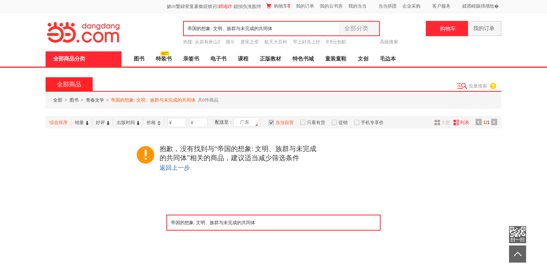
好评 (102, 122)
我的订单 (305, 6)
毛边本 (388, 59)
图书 (139, 59)
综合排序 (58, 122)
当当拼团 (387, 6)
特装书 (164, 59)
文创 (363, 59)
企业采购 (411, 6)
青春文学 (95, 100)
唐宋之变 (249, 42)
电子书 (218, 59)
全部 (57, 100)
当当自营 (284, 122)
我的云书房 (331, 6)
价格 (153, 122)
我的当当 (357, 6)
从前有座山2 (207, 42)
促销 (343, 122)
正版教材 (270, 59)
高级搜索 (389, 42)
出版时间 (128, 122)
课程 (243, 59)
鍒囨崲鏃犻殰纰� (480, 6)
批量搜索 (478, 86)
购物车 (278, 6)
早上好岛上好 (306, 42)
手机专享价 (372, 122)
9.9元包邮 (336, 42)
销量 (82, 122)
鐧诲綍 (225, 6)
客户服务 (441, 6)
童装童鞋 (335, 59)
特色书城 (303, 59)
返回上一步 (175, 167)
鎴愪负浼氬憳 (247, 6)
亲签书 (191, 59)
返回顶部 (517, 254)
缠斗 (230, 42)
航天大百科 (275, 42)
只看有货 (316, 122)
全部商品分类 (69, 59)
